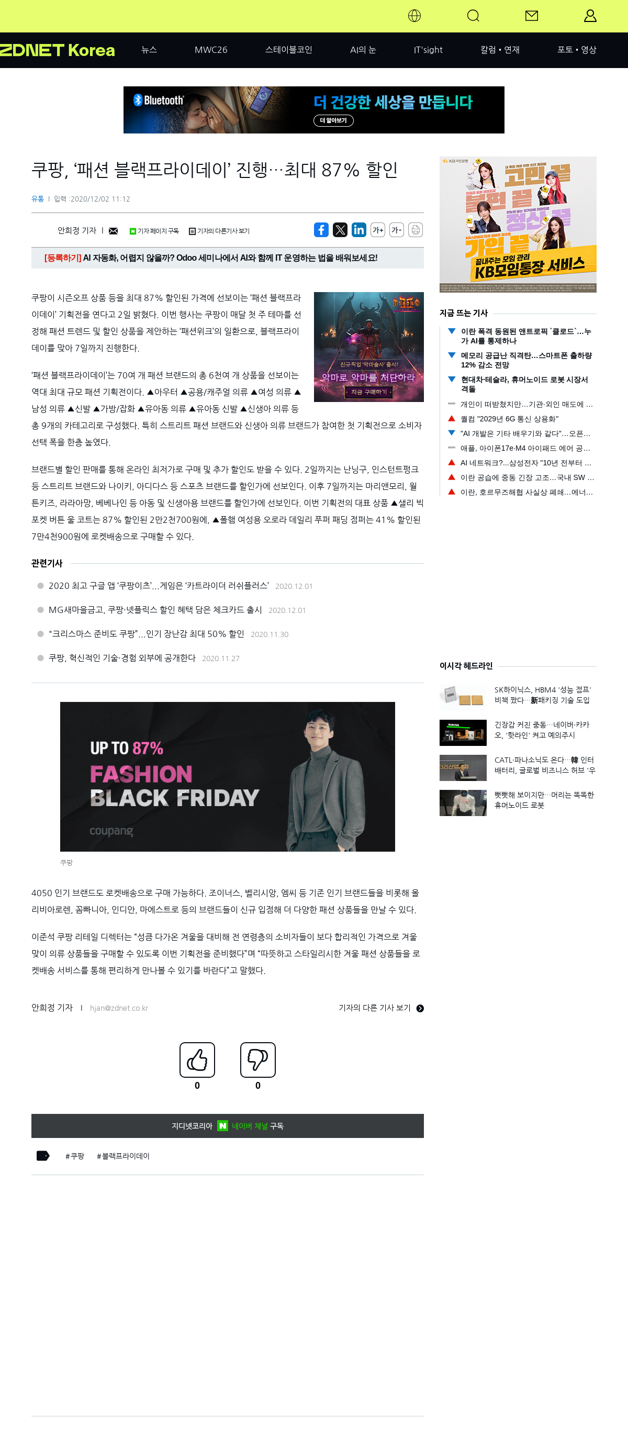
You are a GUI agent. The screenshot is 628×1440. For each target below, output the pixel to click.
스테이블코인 (288, 50)
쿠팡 (77, 1156)
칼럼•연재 (500, 50)
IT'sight (428, 50)
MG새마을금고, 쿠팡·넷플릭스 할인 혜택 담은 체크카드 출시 (155, 610)
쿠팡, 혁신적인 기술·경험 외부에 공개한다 (122, 658)
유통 (37, 199)
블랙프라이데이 (126, 1156)
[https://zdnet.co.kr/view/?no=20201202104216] (321, 229)
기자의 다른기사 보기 (219, 231)
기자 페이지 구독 (154, 231)
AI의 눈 (363, 50)
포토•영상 (577, 50)
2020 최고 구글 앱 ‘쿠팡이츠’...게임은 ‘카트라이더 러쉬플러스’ (159, 586)
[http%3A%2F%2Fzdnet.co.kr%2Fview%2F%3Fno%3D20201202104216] (359, 229)
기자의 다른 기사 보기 (381, 1008)
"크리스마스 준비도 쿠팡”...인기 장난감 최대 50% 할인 (146, 634)
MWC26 (211, 50)
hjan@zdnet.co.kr (119, 1008)
